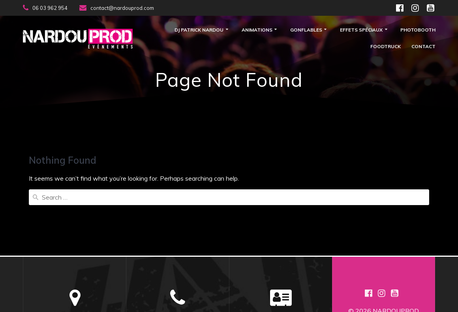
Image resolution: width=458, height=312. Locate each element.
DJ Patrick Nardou (199, 30)
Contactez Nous (281, 257)
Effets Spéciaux (361, 30)
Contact (423, 46)
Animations (257, 30)
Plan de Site (281, 276)
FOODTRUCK (385, 46)
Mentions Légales (281, 267)
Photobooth (417, 30)
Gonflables (306, 30)
